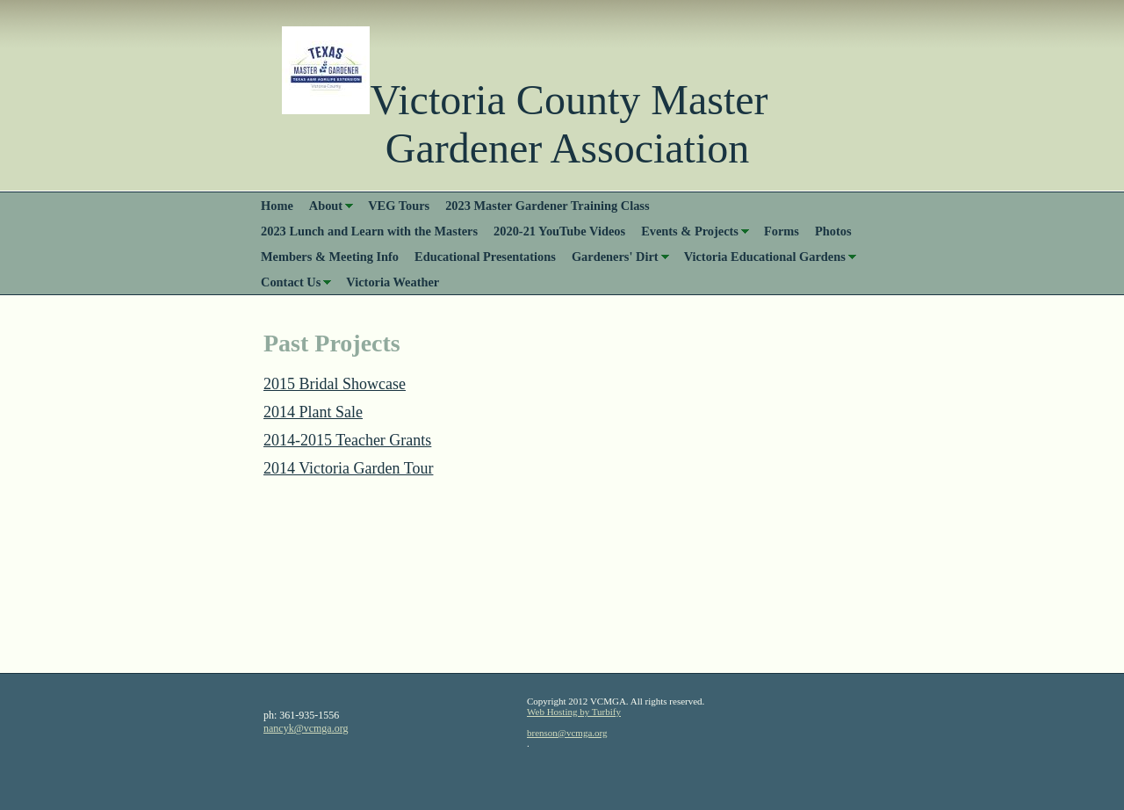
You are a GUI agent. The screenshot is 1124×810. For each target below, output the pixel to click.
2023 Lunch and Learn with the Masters (369, 231)
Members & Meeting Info (330, 257)
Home (277, 206)
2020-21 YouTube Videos (559, 231)
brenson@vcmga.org (567, 732)
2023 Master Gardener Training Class (547, 206)
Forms (781, 231)
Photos (833, 231)
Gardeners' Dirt (615, 257)
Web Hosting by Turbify (574, 711)
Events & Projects (690, 231)
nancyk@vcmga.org (305, 728)
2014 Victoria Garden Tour (348, 468)
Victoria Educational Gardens (765, 257)
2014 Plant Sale (313, 412)
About (325, 206)
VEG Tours (398, 206)
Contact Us (291, 282)
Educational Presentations (485, 257)
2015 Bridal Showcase (334, 384)
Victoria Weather (392, 282)
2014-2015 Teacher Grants (347, 440)
